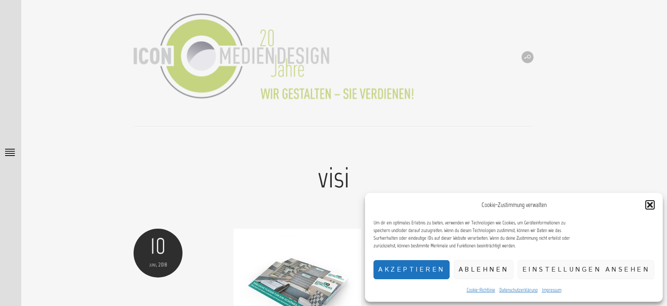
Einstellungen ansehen (586, 269)
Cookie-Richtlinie (481, 290)
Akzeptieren (411, 269)
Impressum (552, 290)
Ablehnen (484, 269)
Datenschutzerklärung (518, 290)
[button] (650, 205)
